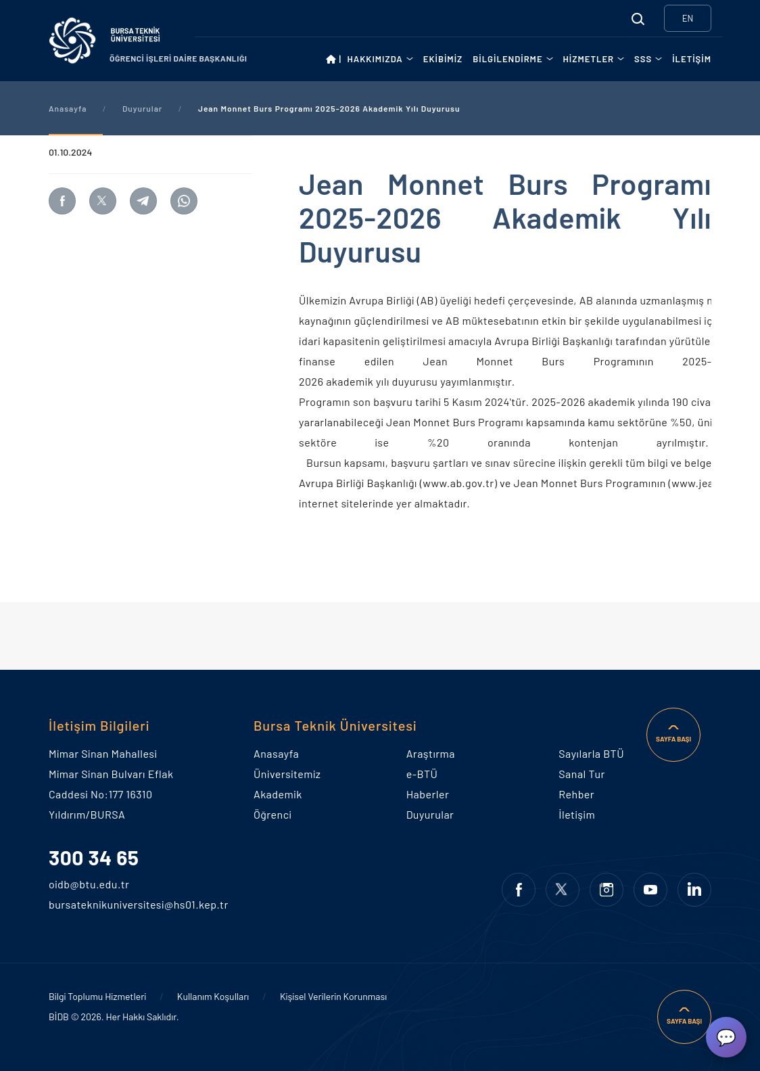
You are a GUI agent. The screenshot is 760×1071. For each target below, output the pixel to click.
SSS (643, 58)
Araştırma (430, 753)
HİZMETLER (589, 58)
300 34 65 (94, 857)
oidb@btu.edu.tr (70, 884)
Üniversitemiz (287, 773)
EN (688, 18)
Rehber (576, 794)
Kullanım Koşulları (213, 996)
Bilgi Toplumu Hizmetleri (97, 996)
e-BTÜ (422, 773)
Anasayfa (68, 108)
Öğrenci (272, 814)
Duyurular (142, 108)
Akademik (278, 794)
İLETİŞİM (691, 58)
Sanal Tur (581, 773)
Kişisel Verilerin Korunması (333, 996)
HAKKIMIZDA (375, 58)
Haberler (428, 794)
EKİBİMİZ (443, 58)
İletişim (577, 814)
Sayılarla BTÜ (591, 753)
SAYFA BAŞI (673, 739)
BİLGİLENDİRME (507, 58)
